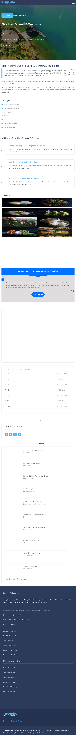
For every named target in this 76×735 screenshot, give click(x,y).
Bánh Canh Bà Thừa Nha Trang (34, 515)
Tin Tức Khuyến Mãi (9, 668)
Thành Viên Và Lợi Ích (10, 682)
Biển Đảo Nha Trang (9, 645)
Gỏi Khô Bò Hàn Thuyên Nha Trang (35, 476)
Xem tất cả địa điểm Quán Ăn (15, 579)
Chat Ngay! (38, 294)
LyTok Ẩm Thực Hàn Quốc (32, 553)
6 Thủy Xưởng (7, 33)
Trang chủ (5, 39)
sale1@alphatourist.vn (16, 615)
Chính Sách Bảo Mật (9, 677)
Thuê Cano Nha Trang (10, 687)
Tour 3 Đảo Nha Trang (10, 650)
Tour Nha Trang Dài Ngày (11, 636)
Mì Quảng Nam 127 (30, 566)
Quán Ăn (7, 15)
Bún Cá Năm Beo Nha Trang (33, 502)
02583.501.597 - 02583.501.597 (19, 619)
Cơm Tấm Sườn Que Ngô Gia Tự (34, 528)
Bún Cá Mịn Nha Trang (31, 540)
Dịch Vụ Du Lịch (8, 641)
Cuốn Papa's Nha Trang (31, 463)
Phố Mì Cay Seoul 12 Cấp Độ (33, 450)
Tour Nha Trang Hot (9, 631)
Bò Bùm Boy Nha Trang (31, 489)
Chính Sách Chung (9, 672)
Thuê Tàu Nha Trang (9, 691)
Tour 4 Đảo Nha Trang (10, 655)
